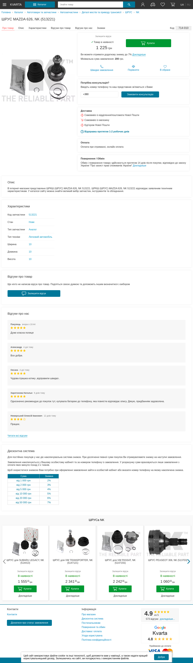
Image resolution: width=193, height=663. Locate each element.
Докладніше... (167, 619)
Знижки (101, 28)
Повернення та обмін (93, 627)
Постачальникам (91, 623)
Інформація (89, 609)
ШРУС (128, 12)
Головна (6, 12)
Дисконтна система (92, 618)
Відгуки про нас (83, 28)
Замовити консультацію (140, 94)
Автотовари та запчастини (41, 12)
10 (30, 244)
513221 (33, 214)
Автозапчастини (69, 12)
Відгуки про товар (61, 28)
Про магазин (89, 614)
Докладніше (139, 54)
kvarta (16, 4)
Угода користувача (92, 635)
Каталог (18, 12)
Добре (161, 657)
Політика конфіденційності (96, 640)
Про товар (8, 28)
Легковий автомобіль (40, 237)
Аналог (33, 229)
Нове (32, 222)
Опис (21, 28)
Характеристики (37, 28)
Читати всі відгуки (17, 435)
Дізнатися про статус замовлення (29, 622)
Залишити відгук (103, 36)
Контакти (12, 609)
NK (137, 12)
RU (188, 4)
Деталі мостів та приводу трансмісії (101, 12)
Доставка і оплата (92, 631)
